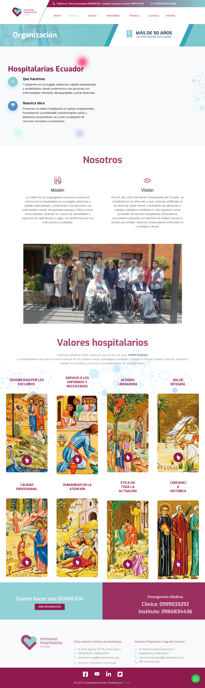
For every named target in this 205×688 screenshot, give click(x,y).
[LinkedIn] (108, 675)
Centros (93, 15)
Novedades (114, 15)
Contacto (154, 15)
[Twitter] (120, 675)
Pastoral (135, 15)
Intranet (170, 15)
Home (57, 15)
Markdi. (127, 682)
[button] (50, 607)
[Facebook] (85, 675)
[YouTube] (97, 675)
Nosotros (74, 15)
